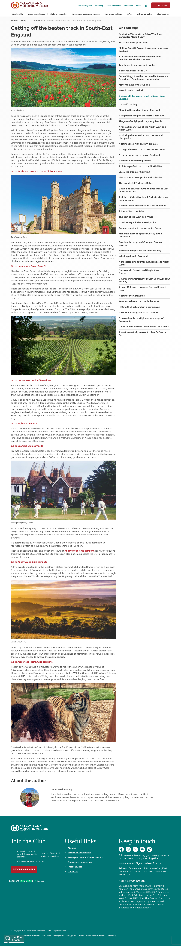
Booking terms (58, 936)
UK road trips (128, 28)
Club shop (99, 5)
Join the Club (28, 842)
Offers (129, 14)
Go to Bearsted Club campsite (27, 446)
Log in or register (84, 5)
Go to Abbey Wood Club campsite (29, 562)
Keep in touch (137, 842)
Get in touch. (138, 880)
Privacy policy (71, 936)
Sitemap (81, 936)
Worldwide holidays (113, 14)
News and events (114, 5)
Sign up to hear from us (148, 863)
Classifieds (128, 5)
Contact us (73, 871)
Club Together (163, 14)
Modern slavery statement (95, 936)
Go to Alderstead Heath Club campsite (32, 661)
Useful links (80, 842)
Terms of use (46, 936)
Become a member (24, 869)
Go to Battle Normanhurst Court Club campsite (36, 171)
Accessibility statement (31, 936)
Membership (17, 14)
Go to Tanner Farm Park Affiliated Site (31, 380)
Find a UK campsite (58, 14)
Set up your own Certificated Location (85, 857)
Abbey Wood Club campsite (79, 550)
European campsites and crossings (86, 14)
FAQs (138, 5)
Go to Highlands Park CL (24, 423)
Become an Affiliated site (79, 852)
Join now (160, 5)
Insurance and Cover (36, 14)
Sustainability (111, 936)
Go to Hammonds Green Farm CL (29, 266)
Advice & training (144, 14)
